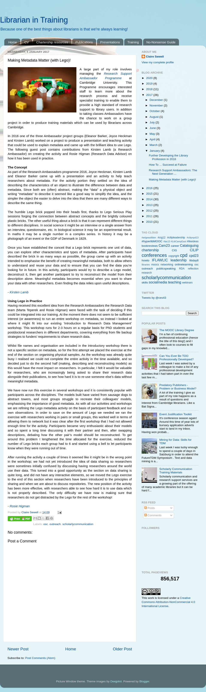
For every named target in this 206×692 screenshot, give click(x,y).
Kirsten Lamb (19, 292)
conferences (154, 255)
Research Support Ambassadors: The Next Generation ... (173, 172)
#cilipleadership (176, 237)
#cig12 (161, 237)
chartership (150, 250)
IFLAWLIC (160, 260)
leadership (179, 260)
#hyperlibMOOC (152, 241)
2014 (149, 199)
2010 (149, 221)
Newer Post (18, 649)
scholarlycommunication (77, 524)
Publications (84, 42)
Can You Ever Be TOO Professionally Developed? (176, 357)
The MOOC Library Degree (176, 330)
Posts (149, 508)
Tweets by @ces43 (154, 297)
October (155, 111)
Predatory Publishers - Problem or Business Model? (177, 386)
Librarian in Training (34, 19)
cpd (184, 255)
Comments (153, 515)
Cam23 (164, 245)
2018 (149, 89)
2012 (149, 210)
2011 (149, 216)
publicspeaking (166, 268)
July (153, 122)
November (157, 105)
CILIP (194, 250)
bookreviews (150, 245)
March (154, 145)
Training (133, 42)
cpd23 (193, 255)
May (153, 133)
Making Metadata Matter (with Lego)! (172, 179)
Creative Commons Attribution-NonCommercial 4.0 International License (168, 602)
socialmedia (158, 282)
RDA (182, 268)
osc (45, 524)
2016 (149, 188)
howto (145, 260)
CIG (174, 250)
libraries (146, 264)
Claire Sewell (155, 56)
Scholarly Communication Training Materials (175, 470)
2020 (149, 78)
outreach (55, 524)
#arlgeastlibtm (149, 237)
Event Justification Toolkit (175, 414)
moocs (155, 264)
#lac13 (166, 241)
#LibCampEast (178, 241)
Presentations (110, 42)
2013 (149, 205)
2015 (149, 193)
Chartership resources (52, 42)
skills (145, 282)
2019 (149, 83)
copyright (173, 255)
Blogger (144, 681)
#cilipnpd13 (192, 237)
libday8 (193, 260)
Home (12, 42)
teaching (174, 282)
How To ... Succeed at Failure (168, 164)
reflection (193, 268)
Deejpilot (116, 681)
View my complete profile (158, 62)
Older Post (122, 649)
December (157, 99)
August (154, 116)
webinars (187, 282)
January (155, 150)
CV (26, 42)
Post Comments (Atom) (40, 658)
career (175, 245)
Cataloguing (189, 245)
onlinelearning (184, 264)
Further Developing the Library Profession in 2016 (168, 157)
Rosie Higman (20, 506)
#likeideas (192, 241)
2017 (149, 95)
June (153, 128)
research (147, 272)
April (153, 139)
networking (167, 264)
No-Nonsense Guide (161, 42)
